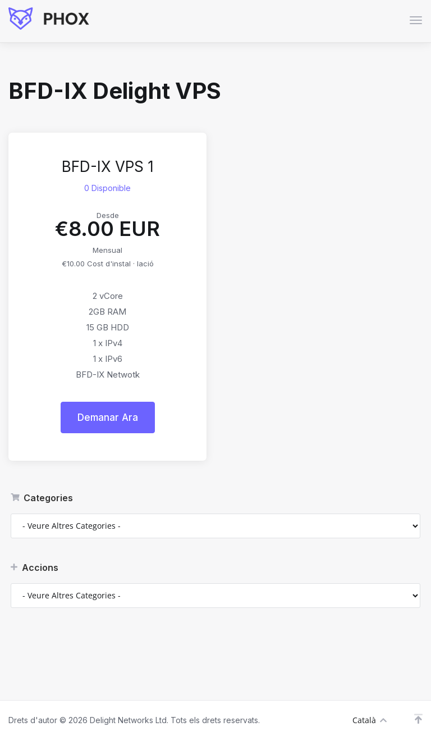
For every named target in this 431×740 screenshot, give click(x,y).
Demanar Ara (107, 417)
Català (369, 720)
